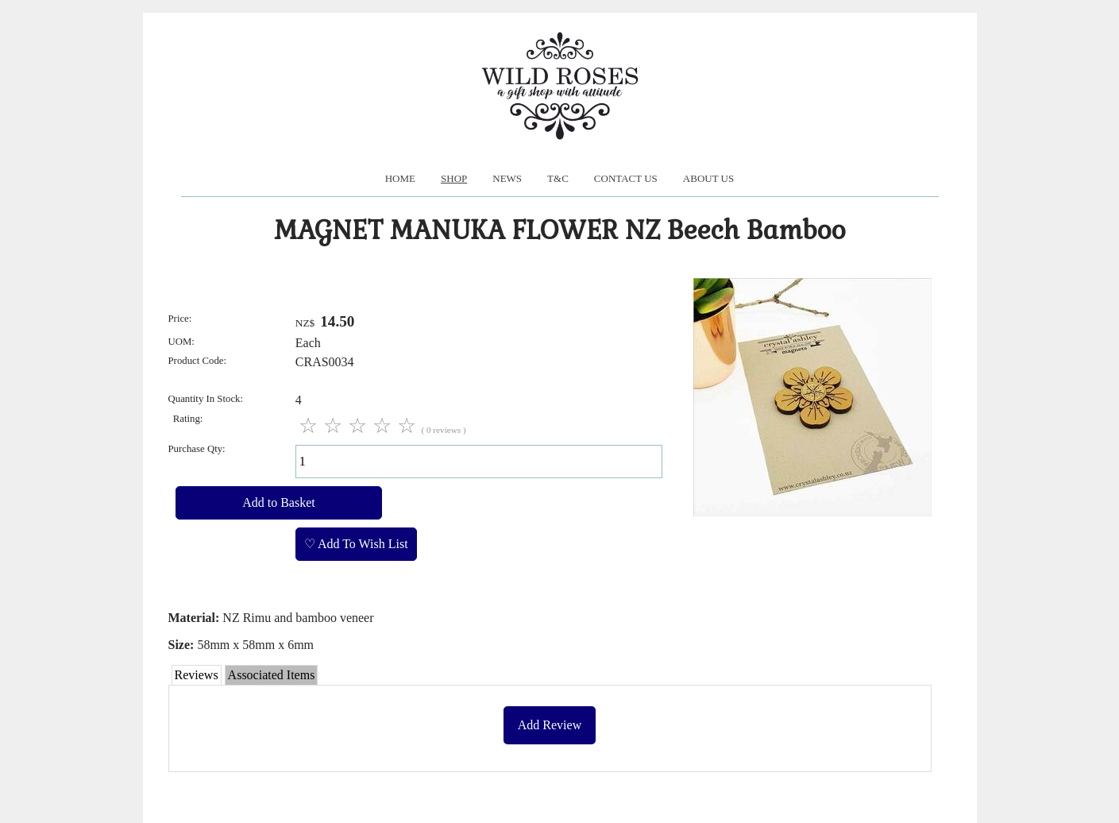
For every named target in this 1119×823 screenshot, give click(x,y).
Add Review (549, 725)
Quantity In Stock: (206, 398)
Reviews (196, 675)
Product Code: (197, 360)
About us (708, 178)
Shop (454, 178)
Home (400, 178)
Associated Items (271, 675)
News (507, 178)
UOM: (181, 341)
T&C (558, 178)
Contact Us (626, 178)
